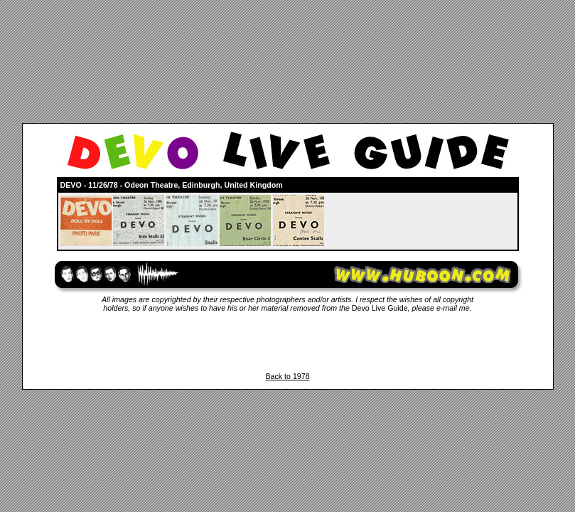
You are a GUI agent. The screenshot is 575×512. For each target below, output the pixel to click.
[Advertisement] (288, 342)
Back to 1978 (287, 376)
